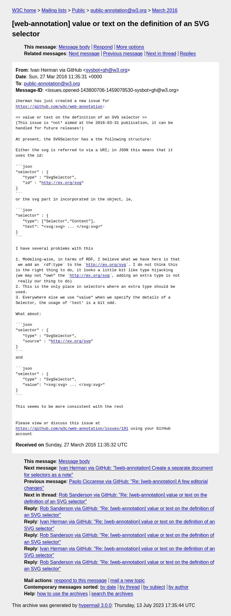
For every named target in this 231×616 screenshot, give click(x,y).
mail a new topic (127, 580)
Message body (74, 47)
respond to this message (80, 580)
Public (78, 10)
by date (108, 587)
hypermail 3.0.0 (95, 605)
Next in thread (161, 53)
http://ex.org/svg (62, 183)
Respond (103, 47)
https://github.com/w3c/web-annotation (59, 107)
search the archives (112, 593)
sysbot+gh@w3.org (106, 70)
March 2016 (164, 10)
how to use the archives (62, 593)
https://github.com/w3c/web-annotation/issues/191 (72, 428)
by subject (154, 587)
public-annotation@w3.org (118, 10)
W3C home (24, 10)
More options (130, 47)
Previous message (123, 53)
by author (178, 587)
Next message (84, 53)
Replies (188, 53)
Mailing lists (54, 10)
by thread (130, 587)
